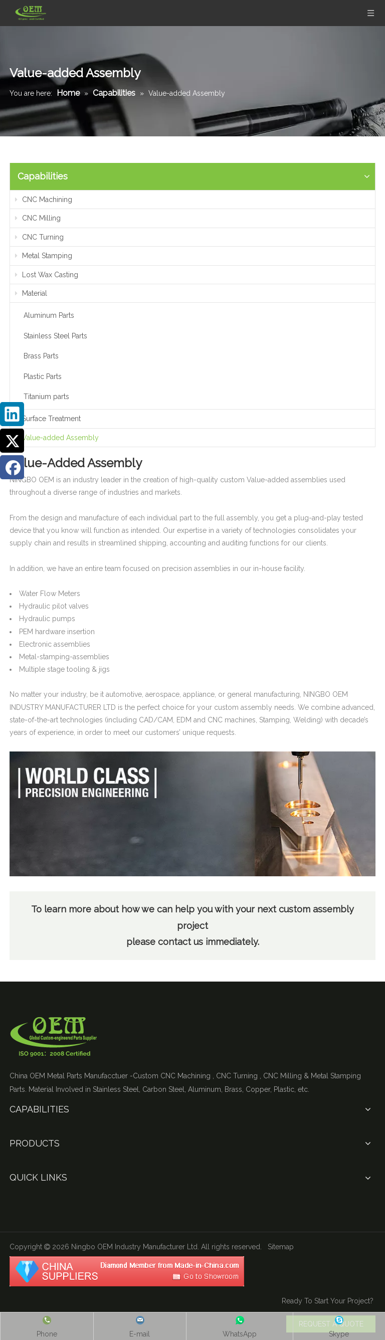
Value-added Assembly (57, 438)
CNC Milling (38, 218)
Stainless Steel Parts (55, 336)
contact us (182, 941)
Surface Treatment (48, 419)
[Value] (192, 813)
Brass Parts (41, 356)
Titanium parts (46, 397)
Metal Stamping (43, 256)
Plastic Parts (43, 376)
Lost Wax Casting (46, 275)
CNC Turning (39, 237)
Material (31, 293)
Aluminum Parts (49, 315)
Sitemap (281, 1247)
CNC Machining (43, 200)
